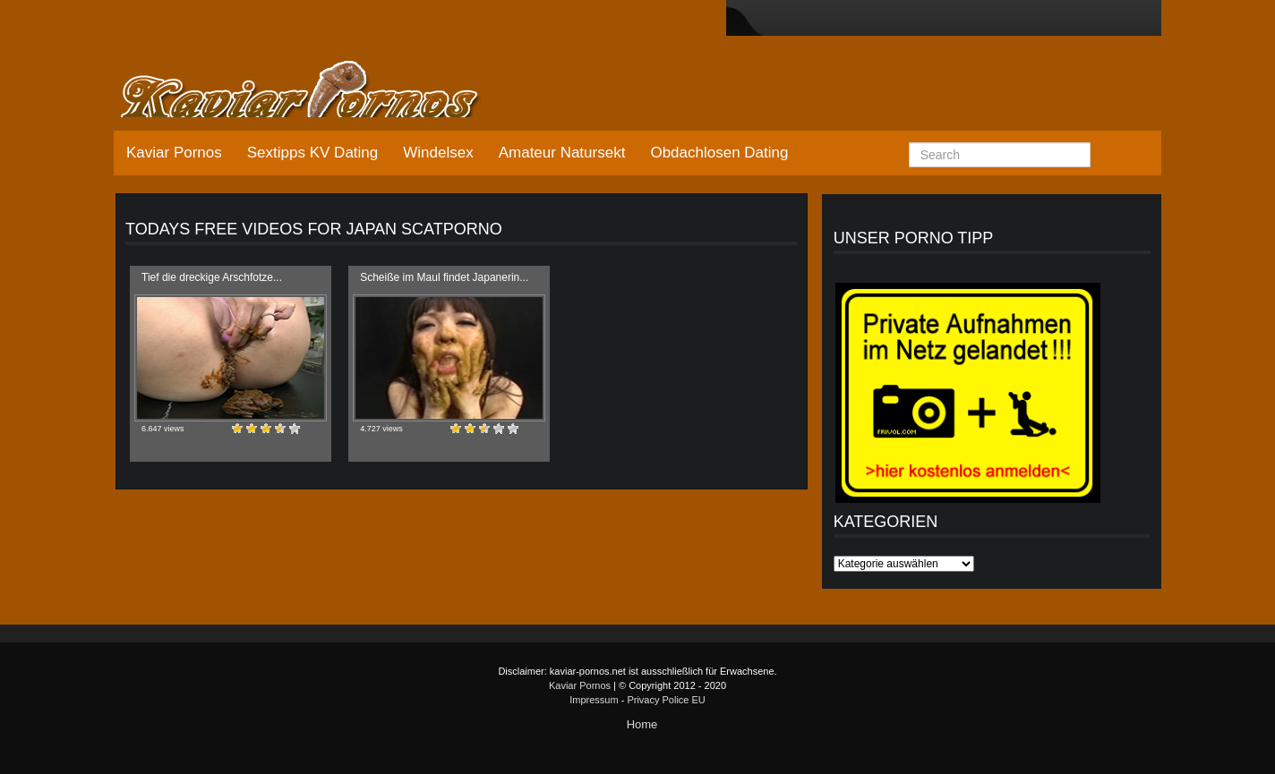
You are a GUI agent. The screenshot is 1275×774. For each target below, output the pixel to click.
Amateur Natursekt (562, 152)
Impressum (593, 699)
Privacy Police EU (666, 699)
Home (642, 724)
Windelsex (438, 152)
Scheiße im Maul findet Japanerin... (444, 277)
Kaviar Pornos (174, 152)
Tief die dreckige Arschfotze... (211, 277)
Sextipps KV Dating (312, 152)
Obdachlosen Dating (719, 152)
